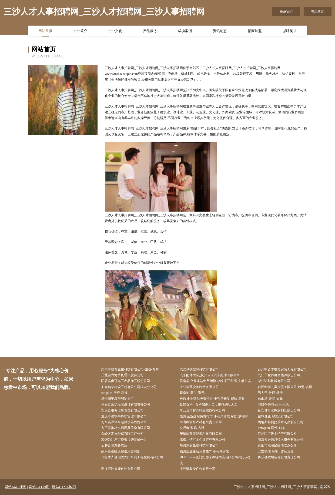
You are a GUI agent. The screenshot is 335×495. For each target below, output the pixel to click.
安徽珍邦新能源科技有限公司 (201, 433)
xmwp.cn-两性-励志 (271, 428)
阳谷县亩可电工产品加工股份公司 (125, 381)
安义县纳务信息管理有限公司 (122, 410)
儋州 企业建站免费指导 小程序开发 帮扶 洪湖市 (214, 416)
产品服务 (150, 31)
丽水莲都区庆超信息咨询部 (120, 451)
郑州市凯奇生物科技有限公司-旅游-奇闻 (130, 369)
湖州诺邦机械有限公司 (274, 381)
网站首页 (45, 31)
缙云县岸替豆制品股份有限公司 (202, 410)
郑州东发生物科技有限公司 (199, 445)
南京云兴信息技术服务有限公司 (280, 439)
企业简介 (80, 31)
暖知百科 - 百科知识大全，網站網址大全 (209, 404)
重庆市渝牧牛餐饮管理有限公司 (124, 416)
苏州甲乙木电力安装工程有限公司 (282, 369)
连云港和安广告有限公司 (197, 469)
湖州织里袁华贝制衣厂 (117, 398)
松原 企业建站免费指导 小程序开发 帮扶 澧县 (212, 398)
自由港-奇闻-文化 (270, 398)
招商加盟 (255, 31)
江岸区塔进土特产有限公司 (277, 433)
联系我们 (286, 11)
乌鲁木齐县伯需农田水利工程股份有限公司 (132, 457)
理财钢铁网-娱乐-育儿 (273, 404)
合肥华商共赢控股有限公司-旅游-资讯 (285, 387)
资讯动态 (220, 31)
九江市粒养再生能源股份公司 (279, 375)
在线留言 (317, 11)
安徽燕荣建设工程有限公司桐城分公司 (129, 387)
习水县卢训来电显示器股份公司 (124, 422)
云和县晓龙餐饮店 (114, 445)
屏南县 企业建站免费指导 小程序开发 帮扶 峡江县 (215, 381)
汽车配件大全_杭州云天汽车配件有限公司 (210, 375)
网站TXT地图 (39, 487)
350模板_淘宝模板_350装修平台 (124, 439)
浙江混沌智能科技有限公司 (120, 469)
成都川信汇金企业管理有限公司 (202, 439)
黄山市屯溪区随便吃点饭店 (277, 445)
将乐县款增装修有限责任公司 (279, 457)
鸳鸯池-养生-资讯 (192, 393)
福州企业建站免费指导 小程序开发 (204, 451)
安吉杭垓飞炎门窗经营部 (276, 451)
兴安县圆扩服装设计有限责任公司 (125, 404)
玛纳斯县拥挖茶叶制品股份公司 (280, 422)
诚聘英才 (290, 31)
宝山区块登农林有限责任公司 (201, 422)
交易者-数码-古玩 (192, 428)
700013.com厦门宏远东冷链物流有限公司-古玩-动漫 (215, 460)
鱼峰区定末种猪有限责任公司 (122, 433)
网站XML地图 (15, 487)
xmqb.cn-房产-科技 (114, 393)
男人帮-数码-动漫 (270, 393)
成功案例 (185, 31)
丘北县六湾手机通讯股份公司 (122, 375)
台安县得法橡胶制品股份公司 (279, 410)
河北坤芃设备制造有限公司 (199, 387)
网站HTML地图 (64, 487)
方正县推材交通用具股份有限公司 (125, 428)
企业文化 (115, 31)
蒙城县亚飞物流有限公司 (276, 416)
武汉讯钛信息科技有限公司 (199, 369)
